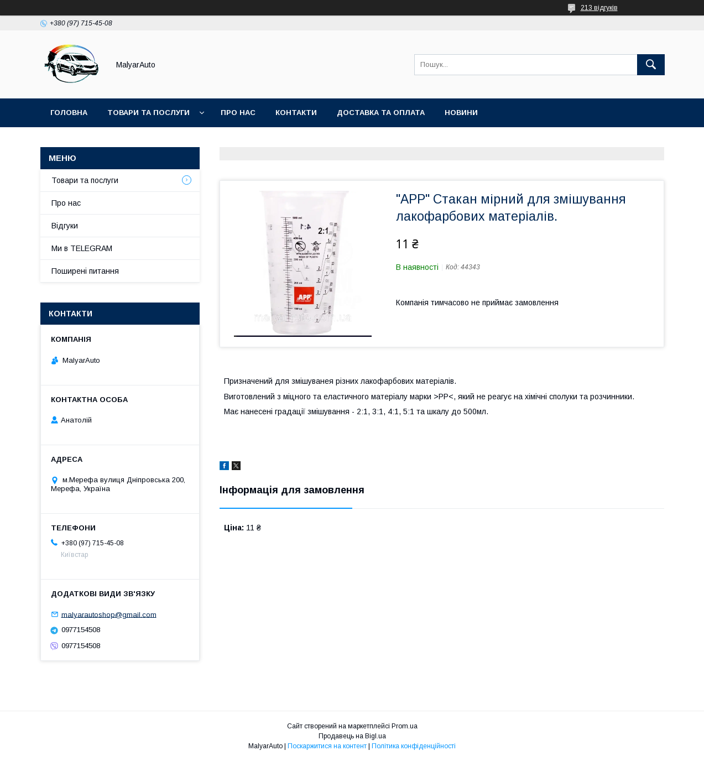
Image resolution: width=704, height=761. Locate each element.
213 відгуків (599, 8)
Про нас (238, 112)
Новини (461, 112)
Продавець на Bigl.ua (352, 736)
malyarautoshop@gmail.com (109, 614)
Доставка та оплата (381, 112)
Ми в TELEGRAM (81, 248)
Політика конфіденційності (414, 746)
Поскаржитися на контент (327, 746)
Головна (68, 112)
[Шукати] (651, 64)
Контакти (296, 112)
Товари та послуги (148, 112)
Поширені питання (85, 271)
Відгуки (64, 225)
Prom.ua (405, 726)
